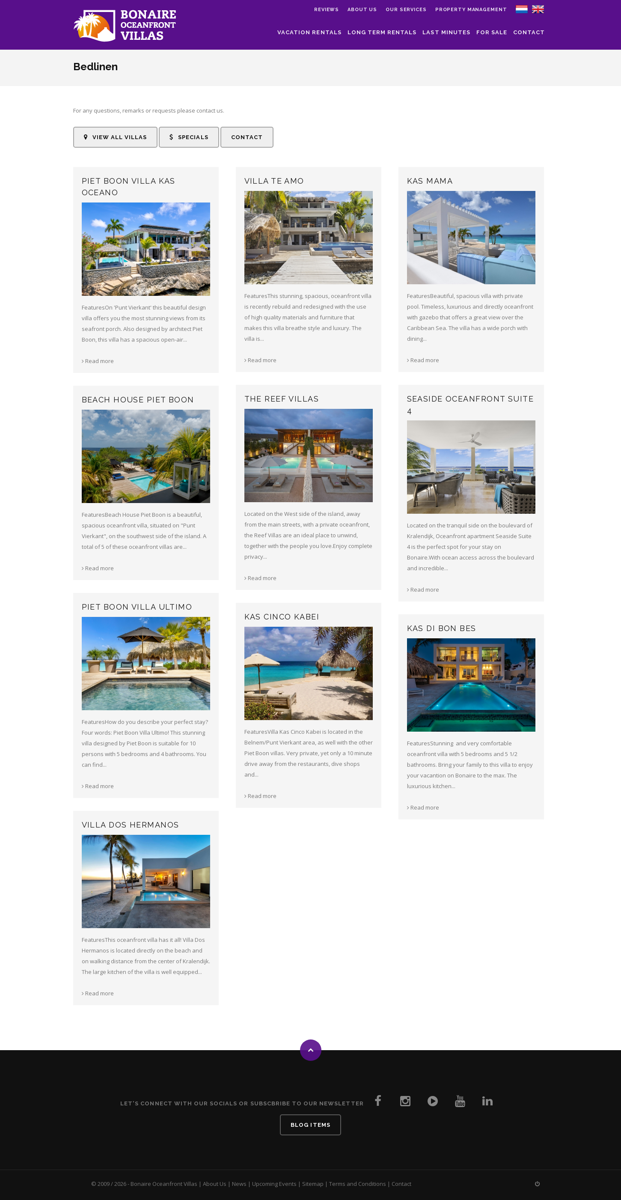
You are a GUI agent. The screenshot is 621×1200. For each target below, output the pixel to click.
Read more (98, 361)
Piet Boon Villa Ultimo (137, 606)
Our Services (406, 9)
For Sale (491, 32)
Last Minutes (446, 32)
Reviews (326, 9)
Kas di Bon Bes (441, 628)
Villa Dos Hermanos (130, 824)
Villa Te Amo (274, 180)
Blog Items (310, 1125)
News (239, 1184)
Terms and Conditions (357, 1184)
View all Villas (115, 137)
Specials (188, 137)
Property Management (471, 9)
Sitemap (313, 1184)
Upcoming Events (274, 1184)
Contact (529, 32)
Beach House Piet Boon (138, 399)
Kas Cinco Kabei (282, 616)
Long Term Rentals (382, 32)
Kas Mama (430, 180)
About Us (214, 1184)
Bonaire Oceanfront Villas (164, 1184)
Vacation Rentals (309, 32)
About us (362, 9)
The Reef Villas (281, 398)
